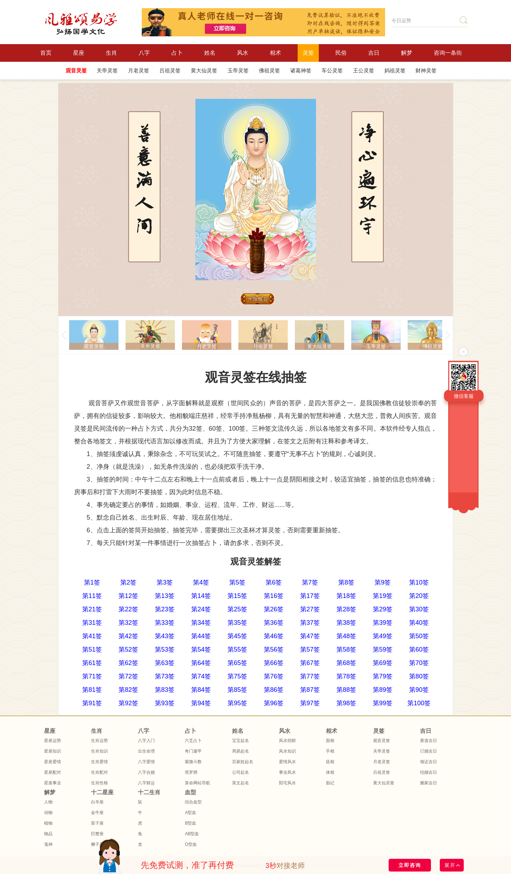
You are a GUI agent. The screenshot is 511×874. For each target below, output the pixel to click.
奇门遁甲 (193, 751)
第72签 (128, 676)
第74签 (201, 676)
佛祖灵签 (269, 70)
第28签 (346, 609)
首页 (45, 53)
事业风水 (287, 772)
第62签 (128, 662)
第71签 (92, 676)
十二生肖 (149, 792)
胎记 (330, 782)
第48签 (346, 636)
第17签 (310, 595)
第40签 (419, 622)
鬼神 (48, 844)
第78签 (346, 676)
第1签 (92, 582)
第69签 (383, 662)
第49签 (383, 636)
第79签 (383, 676)
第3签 (165, 582)
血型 (190, 792)
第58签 (346, 649)
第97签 (310, 703)
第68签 (346, 662)
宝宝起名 (240, 740)
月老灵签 (138, 70)
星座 (78, 53)
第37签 (310, 622)
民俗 (341, 53)
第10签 (419, 582)
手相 (330, 751)
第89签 (383, 689)
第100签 (419, 703)
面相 (330, 740)
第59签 (383, 649)
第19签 (383, 595)
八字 (144, 53)
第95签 (237, 703)
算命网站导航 (197, 782)
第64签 (201, 662)
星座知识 (52, 751)
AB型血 (192, 833)
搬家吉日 (428, 782)
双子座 (97, 823)
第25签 (237, 609)
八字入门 (146, 740)
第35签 (237, 622)
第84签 (201, 689)
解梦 (406, 53)
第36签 (274, 622)
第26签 (274, 609)
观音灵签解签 (255, 561)
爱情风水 (287, 761)
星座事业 (52, 782)
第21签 (92, 609)
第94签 (201, 703)
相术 (275, 53)
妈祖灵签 (395, 70)
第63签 (165, 662)
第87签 (310, 689)
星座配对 (52, 772)
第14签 (201, 595)
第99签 (383, 703)
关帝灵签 (107, 70)
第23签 (165, 609)
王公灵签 (363, 70)
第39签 (383, 622)
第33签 (165, 622)
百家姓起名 (242, 761)
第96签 (274, 703)
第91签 (92, 703)
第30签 (419, 609)
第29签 (383, 609)
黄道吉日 (428, 740)
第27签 (310, 609)
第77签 (310, 676)
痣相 (330, 761)
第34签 (201, 622)
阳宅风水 (287, 782)
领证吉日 (428, 761)
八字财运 (146, 782)
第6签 (274, 582)
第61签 (92, 662)
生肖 (111, 53)
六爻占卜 (193, 740)
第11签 (92, 595)
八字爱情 (146, 761)
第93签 (165, 703)
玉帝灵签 (238, 70)
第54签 (201, 649)
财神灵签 (426, 70)
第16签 (274, 595)
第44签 (201, 636)
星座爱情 (52, 761)
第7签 (310, 582)
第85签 (237, 689)
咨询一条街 (448, 53)
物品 (48, 833)
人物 (48, 802)
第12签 (128, 595)
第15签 (237, 595)
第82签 (128, 689)
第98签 (346, 703)
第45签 (237, 636)
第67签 (310, 662)
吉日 (373, 53)
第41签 (92, 636)
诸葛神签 (300, 70)
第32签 (128, 622)
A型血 (190, 812)
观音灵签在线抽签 (255, 377)
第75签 (237, 676)
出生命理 (146, 751)
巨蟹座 (97, 833)
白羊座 (97, 802)
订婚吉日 (428, 751)
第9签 (383, 582)
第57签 (310, 649)
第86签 (274, 689)
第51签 (92, 649)
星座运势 (52, 740)
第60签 (419, 649)
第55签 (237, 649)
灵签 (308, 53)
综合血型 (193, 802)
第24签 (201, 609)
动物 (48, 812)
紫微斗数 (193, 761)
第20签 (419, 595)
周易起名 (240, 751)
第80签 (419, 676)
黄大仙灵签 (204, 70)
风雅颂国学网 (81, 23)
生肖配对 (99, 772)
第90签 (419, 689)
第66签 (274, 662)
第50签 (419, 636)
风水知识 (287, 751)
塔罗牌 (191, 772)
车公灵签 (332, 70)
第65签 (237, 662)
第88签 (346, 689)
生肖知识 (99, 751)
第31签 (92, 622)
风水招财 (287, 740)
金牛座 (97, 812)
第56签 (274, 649)
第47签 (310, 636)
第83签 (165, 689)
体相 (330, 772)
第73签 (165, 676)
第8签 (346, 582)
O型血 (190, 844)
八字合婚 (146, 772)
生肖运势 (99, 740)
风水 (242, 53)
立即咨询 (410, 865)
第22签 (128, 609)
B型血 (190, 823)
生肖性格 (99, 782)
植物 (48, 823)
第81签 (92, 689)
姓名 (209, 53)
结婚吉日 (428, 772)
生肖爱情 (99, 761)
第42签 (128, 636)
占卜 (177, 53)
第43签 (165, 636)
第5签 (237, 582)
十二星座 (102, 792)
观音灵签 (76, 70)
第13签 (165, 595)
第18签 (346, 595)
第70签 (419, 662)
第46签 (274, 636)
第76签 (274, 676)
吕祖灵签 (170, 70)
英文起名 (240, 782)
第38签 (346, 622)
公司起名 (240, 772)
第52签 (128, 649)
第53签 (165, 649)
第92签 (128, 703)
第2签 (128, 582)
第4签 (201, 582)
